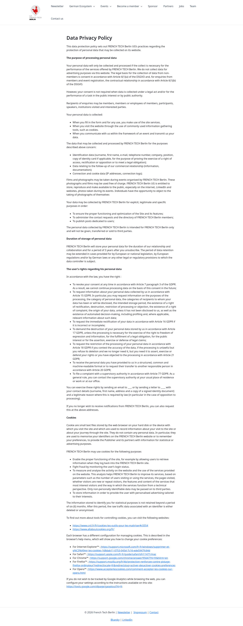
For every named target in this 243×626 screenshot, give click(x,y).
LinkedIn (127, 620)
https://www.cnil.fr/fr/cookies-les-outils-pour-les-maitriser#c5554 (110, 523)
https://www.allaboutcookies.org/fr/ (93, 526)
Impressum (140, 612)
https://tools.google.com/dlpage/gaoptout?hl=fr (94, 584)
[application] (96, 11)
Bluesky (115, 620)
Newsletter (124, 612)
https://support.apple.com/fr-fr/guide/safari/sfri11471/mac (121, 551)
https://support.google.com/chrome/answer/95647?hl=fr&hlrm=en (129, 555)
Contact (154, 612)
